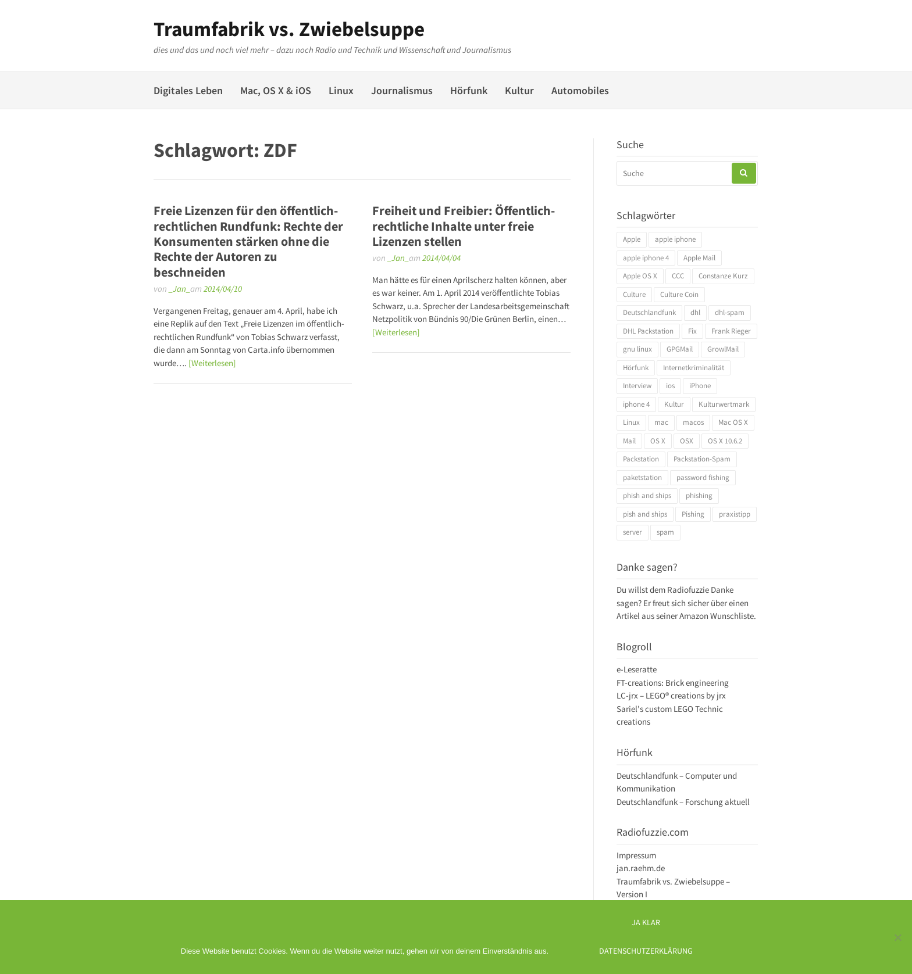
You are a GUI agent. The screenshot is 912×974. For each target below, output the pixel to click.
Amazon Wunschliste (716, 615)
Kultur (519, 90)
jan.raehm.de (641, 867)
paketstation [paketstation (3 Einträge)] (642, 477)
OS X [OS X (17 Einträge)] (657, 441)
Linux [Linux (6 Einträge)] (631, 422)
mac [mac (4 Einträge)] (661, 422)
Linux (341, 90)
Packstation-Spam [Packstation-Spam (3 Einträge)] (702, 459)
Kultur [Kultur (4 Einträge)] (674, 404)
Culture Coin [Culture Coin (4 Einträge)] (679, 294)
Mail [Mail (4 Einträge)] (629, 441)
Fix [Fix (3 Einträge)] (692, 331)
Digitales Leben (188, 90)
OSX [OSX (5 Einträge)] (686, 441)
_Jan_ (179, 288)
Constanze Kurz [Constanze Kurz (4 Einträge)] (723, 276)
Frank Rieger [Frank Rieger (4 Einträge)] (731, 331)
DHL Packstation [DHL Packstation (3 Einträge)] (648, 331)
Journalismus (402, 90)
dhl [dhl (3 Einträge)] (695, 312)
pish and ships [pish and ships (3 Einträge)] (645, 514)
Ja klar (646, 923)
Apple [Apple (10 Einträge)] (631, 239)
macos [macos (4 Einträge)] (693, 422)
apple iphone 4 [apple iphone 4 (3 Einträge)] (646, 258)
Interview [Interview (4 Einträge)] (637, 386)
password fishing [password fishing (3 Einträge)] (702, 477)
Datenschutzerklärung (646, 951)
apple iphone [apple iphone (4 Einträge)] (675, 239)
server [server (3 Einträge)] (632, 532)
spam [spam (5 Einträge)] (665, 532)
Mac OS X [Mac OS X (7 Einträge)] (733, 422)
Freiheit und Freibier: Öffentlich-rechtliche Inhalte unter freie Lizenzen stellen (463, 225)
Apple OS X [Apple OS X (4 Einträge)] (640, 276)
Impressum (636, 855)
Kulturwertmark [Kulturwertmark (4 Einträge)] (724, 404)
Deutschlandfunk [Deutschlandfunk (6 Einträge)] (649, 312)
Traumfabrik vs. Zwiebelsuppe (289, 29)
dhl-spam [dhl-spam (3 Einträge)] (729, 312)
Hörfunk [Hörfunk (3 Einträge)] (636, 368)
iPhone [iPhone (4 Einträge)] (700, 386)
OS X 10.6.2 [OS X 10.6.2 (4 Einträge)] (725, 441)
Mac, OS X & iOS (275, 90)
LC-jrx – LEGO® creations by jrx (671, 695)
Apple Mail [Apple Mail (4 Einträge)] (699, 258)
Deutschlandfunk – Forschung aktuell (683, 801)
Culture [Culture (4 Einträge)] (634, 294)
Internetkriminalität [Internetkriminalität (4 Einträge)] (693, 368)
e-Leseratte (637, 669)
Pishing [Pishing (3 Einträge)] (693, 514)
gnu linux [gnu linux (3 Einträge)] (637, 349)
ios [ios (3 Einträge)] (670, 386)
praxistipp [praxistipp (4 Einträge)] (734, 514)
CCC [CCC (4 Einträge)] (678, 276)
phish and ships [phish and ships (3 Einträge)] (647, 495)
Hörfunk (468, 90)
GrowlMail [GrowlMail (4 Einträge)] (723, 349)
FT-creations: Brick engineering (673, 682)
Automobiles (580, 90)
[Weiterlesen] (212, 362)
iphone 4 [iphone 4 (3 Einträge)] (636, 404)
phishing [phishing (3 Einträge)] (699, 495)
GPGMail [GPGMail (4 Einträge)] (680, 349)
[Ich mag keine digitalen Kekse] (897, 937)
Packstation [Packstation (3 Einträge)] (641, 459)
